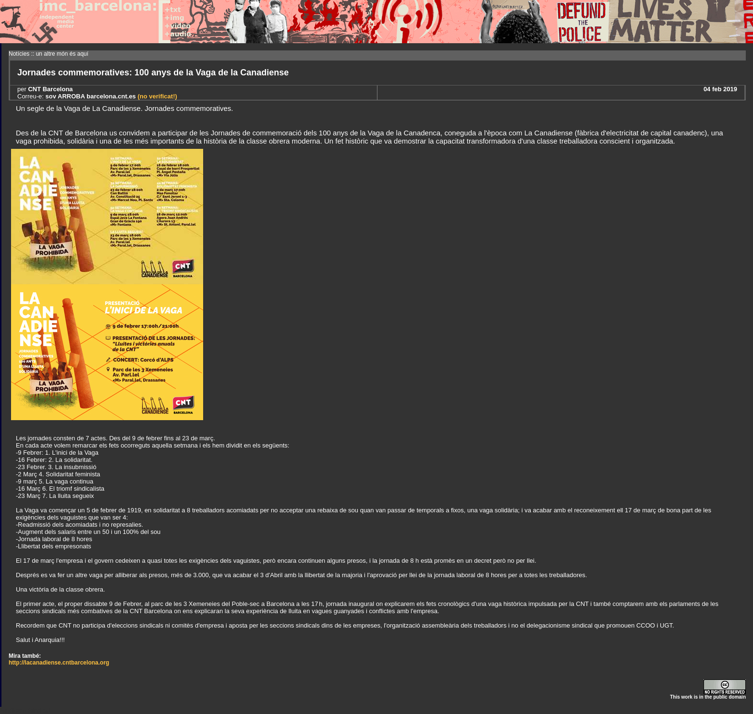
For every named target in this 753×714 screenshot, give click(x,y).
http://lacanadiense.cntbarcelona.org (59, 662)
